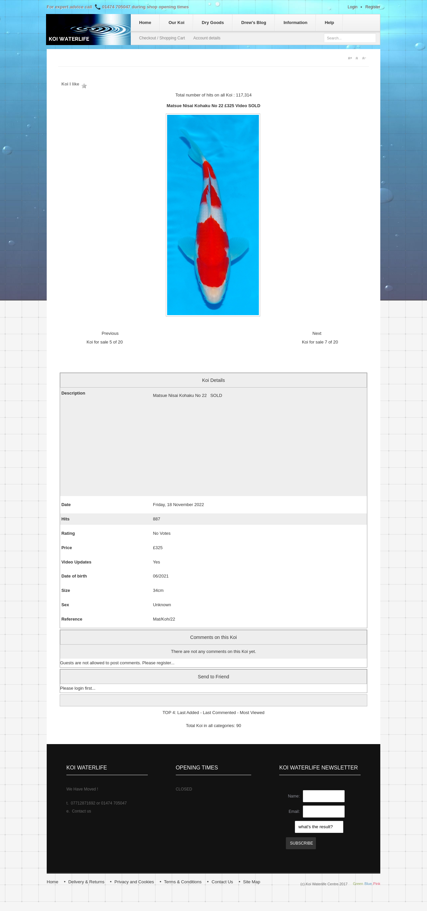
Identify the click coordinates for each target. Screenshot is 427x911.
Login (352, 7)
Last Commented (219, 712)
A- (365, 58)
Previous (110, 333)
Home (52, 881)
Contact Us (222, 881)
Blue (368, 884)
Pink (376, 884)
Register (372, 7)
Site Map (251, 881)
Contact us (81, 811)
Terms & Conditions (183, 881)
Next (317, 333)
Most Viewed (252, 712)
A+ (350, 58)
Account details (206, 38)
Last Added (188, 712)
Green (358, 884)
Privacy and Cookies (134, 881)
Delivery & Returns (86, 881)
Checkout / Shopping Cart (162, 38)
